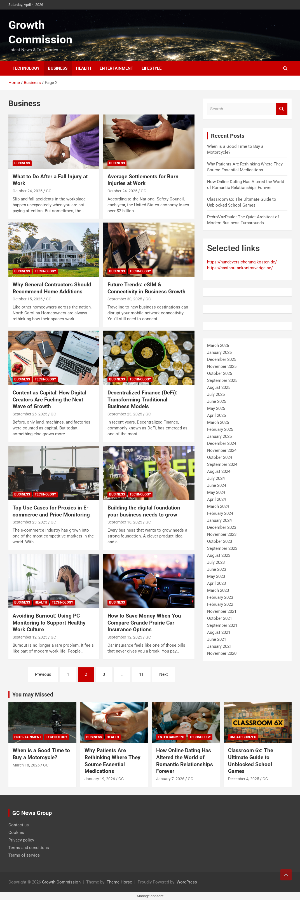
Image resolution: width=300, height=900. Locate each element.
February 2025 (220, 429)
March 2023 (218, 590)
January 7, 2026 (170, 779)
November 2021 (221, 611)
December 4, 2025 (243, 779)
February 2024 (220, 513)
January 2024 (219, 520)
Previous (43, 674)
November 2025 (221, 366)
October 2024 (219, 457)
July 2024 (216, 478)
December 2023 (221, 527)
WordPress (187, 882)
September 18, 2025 (124, 522)
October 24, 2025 (28, 191)
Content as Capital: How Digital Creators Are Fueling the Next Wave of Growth (49, 399)
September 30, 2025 (124, 299)
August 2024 (218, 471)
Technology (26, 68)
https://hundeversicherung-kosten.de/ (242, 262)
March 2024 (218, 506)
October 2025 (219, 373)
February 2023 (220, 597)
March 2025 (218, 422)
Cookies (16, 832)
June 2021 (216, 639)
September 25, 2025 (30, 414)
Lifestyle (151, 68)
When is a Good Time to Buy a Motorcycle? (41, 754)
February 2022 (220, 604)
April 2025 (216, 415)
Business (57, 68)
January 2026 (219, 352)
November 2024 (221, 450)
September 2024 (222, 464)
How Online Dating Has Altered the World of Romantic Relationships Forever (184, 760)
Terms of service (24, 855)
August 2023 (218, 555)
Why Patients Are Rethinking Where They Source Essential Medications (112, 760)
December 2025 (221, 359)
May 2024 (216, 492)
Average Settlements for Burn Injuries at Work (143, 180)
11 (141, 674)
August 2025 (218, 387)
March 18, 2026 (26, 765)
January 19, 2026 (100, 779)
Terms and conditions (28, 847)
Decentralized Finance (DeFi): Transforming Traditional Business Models (142, 399)
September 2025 (222, 380)
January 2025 (219, 436)
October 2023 (219, 541)
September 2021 (222, 625)
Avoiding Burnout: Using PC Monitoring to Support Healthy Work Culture (49, 623)
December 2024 (221, 443)
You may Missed (32, 694)
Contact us (18, 824)
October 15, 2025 (28, 299)
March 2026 (218, 345)
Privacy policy (21, 840)
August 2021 (218, 632)
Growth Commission (61, 882)
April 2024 (216, 499)
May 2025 (216, 408)
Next (163, 674)
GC (48, 191)
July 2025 (216, 394)
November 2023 (221, 534)
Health (83, 68)
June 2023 (216, 569)
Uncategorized (243, 737)
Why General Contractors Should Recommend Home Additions (52, 288)
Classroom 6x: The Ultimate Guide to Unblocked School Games (250, 760)
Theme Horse (119, 882)
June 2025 (216, 401)
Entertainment (116, 68)
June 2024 (216, 485)
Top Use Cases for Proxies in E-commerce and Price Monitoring (51, 511)
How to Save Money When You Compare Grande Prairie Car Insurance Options (144, 623)
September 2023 (222, 548)
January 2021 (219, 646)
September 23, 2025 (124, 414)
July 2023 (216, 562)
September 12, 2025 (30, 637)
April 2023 (216, 583)
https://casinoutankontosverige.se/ (240, 267)
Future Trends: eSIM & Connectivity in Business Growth (146, 288)
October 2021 (219, 618)
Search (281, 109)
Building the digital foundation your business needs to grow (143, 511)
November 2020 (221, 653)
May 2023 (216, 576)
